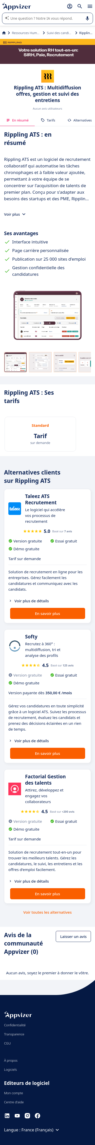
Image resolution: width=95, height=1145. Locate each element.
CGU (7, 1043)
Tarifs (48, 120)
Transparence (14, 1034)
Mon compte (13, 1093)
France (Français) (41, 1130)
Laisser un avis (73, 936)
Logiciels (10, 1069)
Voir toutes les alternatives (47, 912)
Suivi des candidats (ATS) (60, 33)
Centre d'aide (14, 1102)
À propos (10, 1060)
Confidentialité (15, 1025)
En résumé (17, 120)
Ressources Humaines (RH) (26, 33)
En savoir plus (47, 613)
